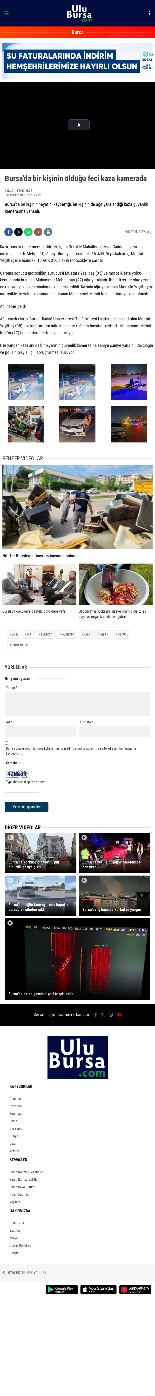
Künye (14, 1238)
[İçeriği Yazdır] (48, 232)
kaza (87, 634)
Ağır (15, 634)
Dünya (14, 1136)
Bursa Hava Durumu (23, 1187)
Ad (9, 722)
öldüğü (123, 634)
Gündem (15, 1099)
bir (29, 634)
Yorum (11, 688)
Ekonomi (16, 1106)
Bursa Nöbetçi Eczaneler (26, 1172)
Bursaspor (17, 1114)
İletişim (15, 1253)
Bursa (13, 1121)
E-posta (86, 722)
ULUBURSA (17, 1223)
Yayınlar (15, 1202)
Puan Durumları (20, 1194)
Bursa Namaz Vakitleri (24, 1180)
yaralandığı (20, 645)
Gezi (13, 1143)
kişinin (104, 634)
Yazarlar (15, 1231)
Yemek (14, 1151)
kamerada (68, 634)
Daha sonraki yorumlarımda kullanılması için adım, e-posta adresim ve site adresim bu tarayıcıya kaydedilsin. (71, 751)
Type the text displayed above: (26, 782)
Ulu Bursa (16, 1128)
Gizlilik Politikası (21, 1245)
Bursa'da (46, 634)
